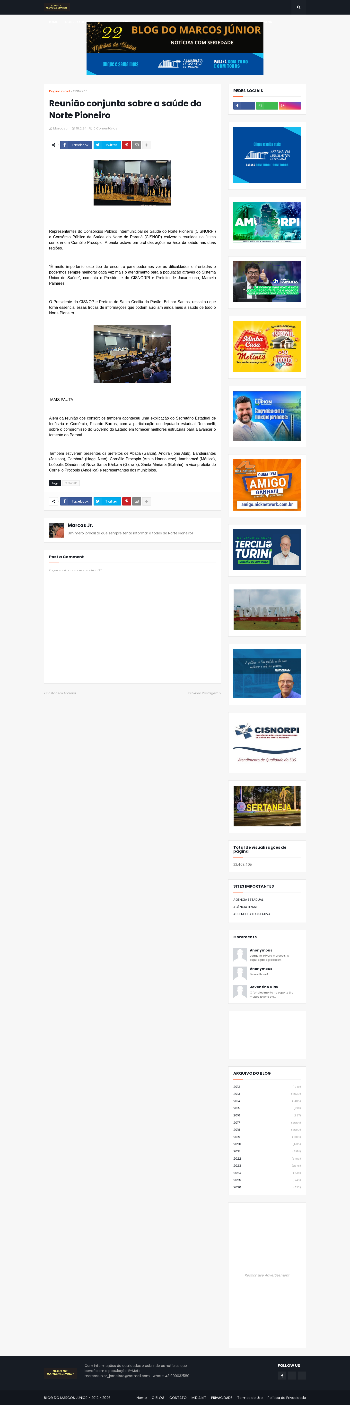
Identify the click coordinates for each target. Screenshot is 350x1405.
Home (142, 1397)
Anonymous (261, 950)
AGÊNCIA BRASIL (245, 907)
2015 (267, 1108)
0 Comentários (105, 128)
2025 (267, 1180)
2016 (267, 1115)
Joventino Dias (264, 987)
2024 (267, 1173)
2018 (267, 1129)
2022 (267, 1158)
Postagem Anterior (61, 693)
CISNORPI (80, 91)
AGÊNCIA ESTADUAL (248, 899)
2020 (267, 1144)
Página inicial (59, 91)
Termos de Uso (250, 1397)
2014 (267, 1101)
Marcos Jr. (80, 525)
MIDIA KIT (199, 1397)
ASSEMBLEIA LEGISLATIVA (252, 914)
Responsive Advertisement (267, 1275)
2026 (267, 1187)
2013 (267, 1094)
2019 (267, 1137)
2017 (267, 1122)
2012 (267, 1086)
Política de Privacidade (287, 1397)
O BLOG (158, 1397)
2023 (267, 1165)
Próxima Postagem (203, 693)
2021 (267, 1151)
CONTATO (178, 1397)
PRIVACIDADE (221, 1397)
